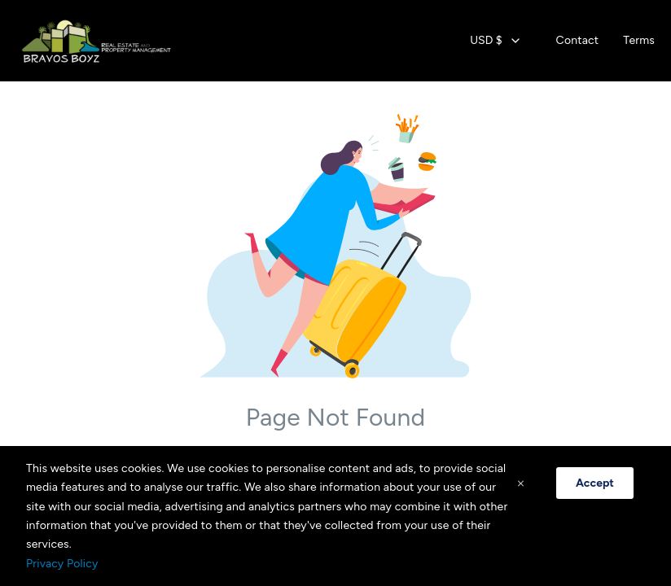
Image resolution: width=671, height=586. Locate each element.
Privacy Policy (62, 564)
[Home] (101, 40)
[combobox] (495, 41)
